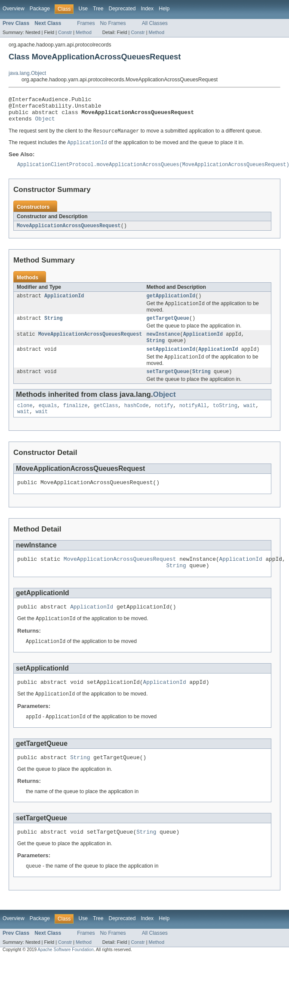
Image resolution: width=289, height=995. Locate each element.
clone (25, 419)
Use (83, 9)
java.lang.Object (27, 73)
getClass (106, 419)
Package (40, 9)
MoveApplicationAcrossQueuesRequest (69, 232)
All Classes (155, 23)
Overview (14, 9)
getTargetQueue (167, 327)
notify (164, 419)
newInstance (163, 344)
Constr (65, 32)
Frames (86, 23)
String (53, 327)
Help (164, 9)
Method (83, 32)
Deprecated (122, 9)
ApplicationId (64, 303)
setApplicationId (170, 360)
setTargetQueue (167, 384)
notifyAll (193, 419)
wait (249, 419)
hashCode (136, 419)
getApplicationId (170, 303)
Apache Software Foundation (65, 975)
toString (225, 419)
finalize (75, 419)
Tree (98, 9)
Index (147, 9)
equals (48, 419)
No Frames (113, 23)
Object (45, 123)
